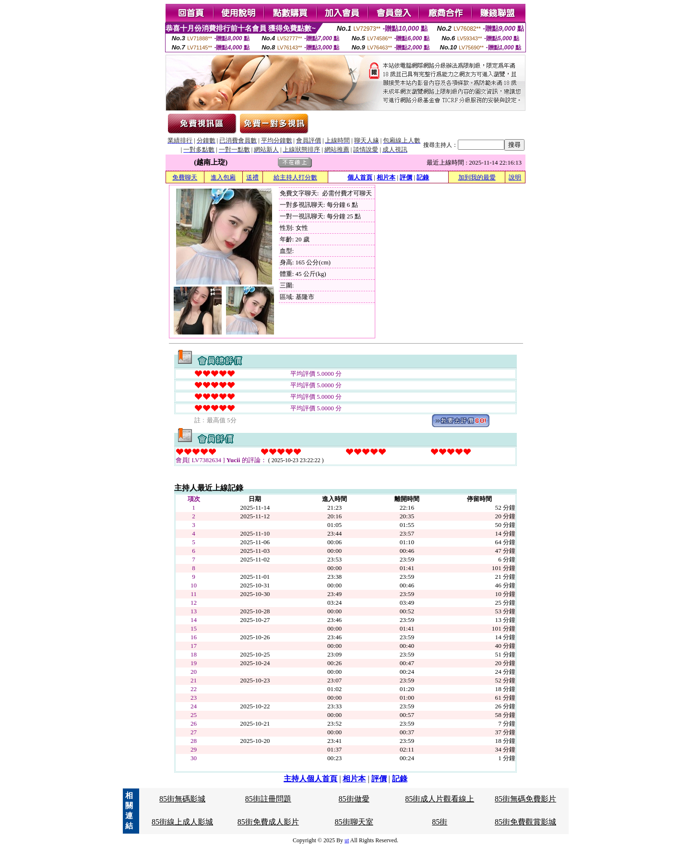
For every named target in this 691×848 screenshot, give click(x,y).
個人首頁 (359, 177)
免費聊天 (184, 177)
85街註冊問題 (268, 799)
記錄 (423, 177)
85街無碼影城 (182, 799)
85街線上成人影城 (182, 822)
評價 (406, 177)
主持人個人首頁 (310, 779)
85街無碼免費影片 (525, 799)
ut (347, 840)
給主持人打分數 (295, 177)
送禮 (252, 177)
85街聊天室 (354, 822)
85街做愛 (354, 799)
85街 (439, 822)
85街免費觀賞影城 (525, 822)
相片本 (386, 177)
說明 (515, 177)
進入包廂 (223, 177)
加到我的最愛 (477, 177)
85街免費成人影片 (268, 822)
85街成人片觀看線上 (439, 799)
